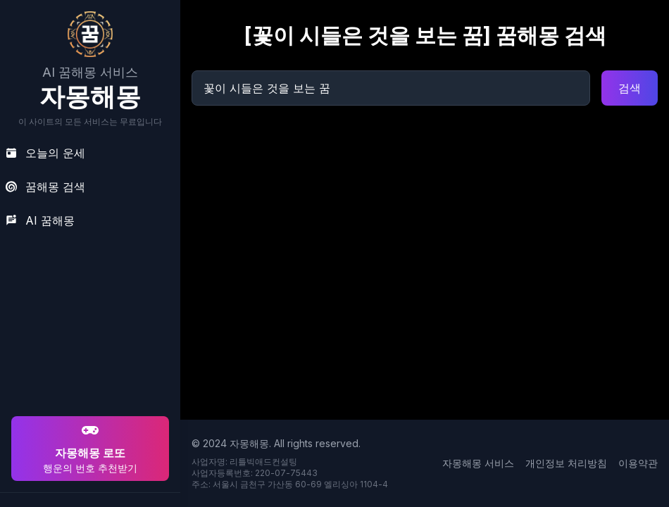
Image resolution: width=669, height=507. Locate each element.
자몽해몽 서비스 (478, 463)
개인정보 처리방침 (566, 463)
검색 (629, 88)
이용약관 (638, 463)
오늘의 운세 (45, 153)
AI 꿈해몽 (40, 220)
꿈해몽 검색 (45, 187)
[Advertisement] (88, 322)
